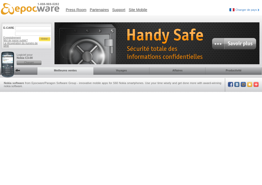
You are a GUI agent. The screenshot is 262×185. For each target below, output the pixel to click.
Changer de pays (247, 9)
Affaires (177, 70)
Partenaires (99, 10)
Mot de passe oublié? (15, 40)
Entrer (44, 39)
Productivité (234, 70)
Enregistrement (12, 37)
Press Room (76, 10)
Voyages (121, 70)
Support (118, 10)
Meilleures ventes (65, 70)
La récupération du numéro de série (20, 44)
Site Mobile (138, 10)
